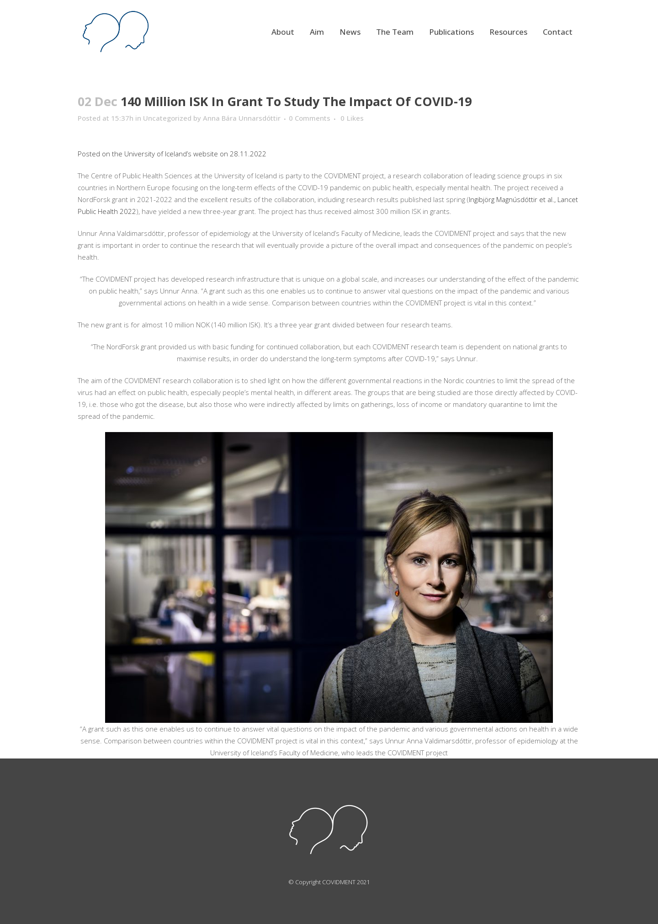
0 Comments (309, 118)
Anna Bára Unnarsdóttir (242, 118)
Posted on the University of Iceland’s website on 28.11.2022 (172, 153)
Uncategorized (167, 118)
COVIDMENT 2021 (346, 882)
